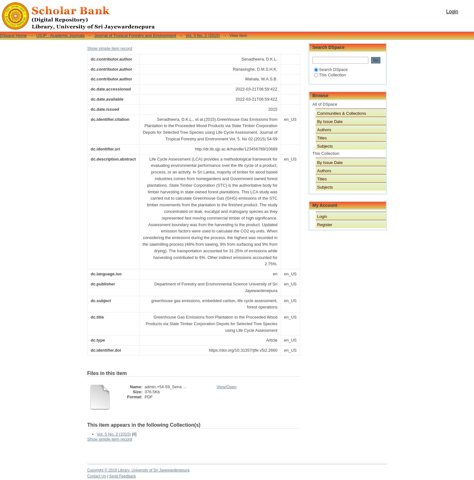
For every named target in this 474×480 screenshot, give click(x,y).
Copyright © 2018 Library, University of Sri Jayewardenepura (138, 470)
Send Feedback (122, 476)
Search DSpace (331, 69)
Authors (324, 129)
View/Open (227, 386)
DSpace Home (13, 35)
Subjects (325, 146)
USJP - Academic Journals (60, 35)
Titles (322, 138)
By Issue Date (330, 121)
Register (324, 224)
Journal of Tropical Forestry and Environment (135, 35)
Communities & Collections (341, 113)
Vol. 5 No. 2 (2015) (202, 35)
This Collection (330, 75)
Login (452, 11)
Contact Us (96, 476)
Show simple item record (109, 48)
